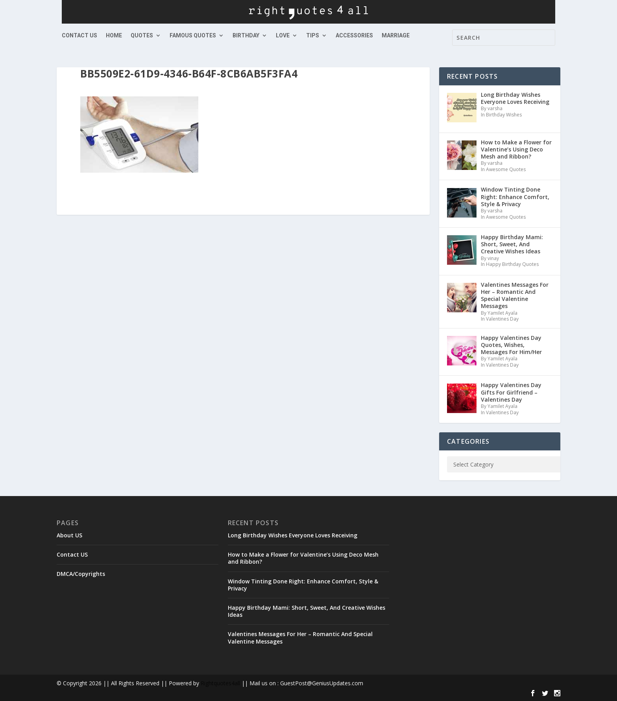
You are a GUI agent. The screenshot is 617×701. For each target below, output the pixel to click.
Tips (312, 36)
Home (114, 36)
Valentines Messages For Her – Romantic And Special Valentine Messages (300, 637)
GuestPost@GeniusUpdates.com (321, 683)
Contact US (79, 36)
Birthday (246, 36)
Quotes (142, 36)
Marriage (396, 36)
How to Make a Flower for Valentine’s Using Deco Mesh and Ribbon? (303, 558)
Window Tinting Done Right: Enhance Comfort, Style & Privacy (303, 584)
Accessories (354, 36)
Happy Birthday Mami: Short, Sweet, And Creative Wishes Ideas (306, 611)
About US (69, 535)
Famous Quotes (193, 36)
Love (283, 36)
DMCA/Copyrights (81, 573)
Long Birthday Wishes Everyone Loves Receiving (292, 535)
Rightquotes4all (220, 683)
